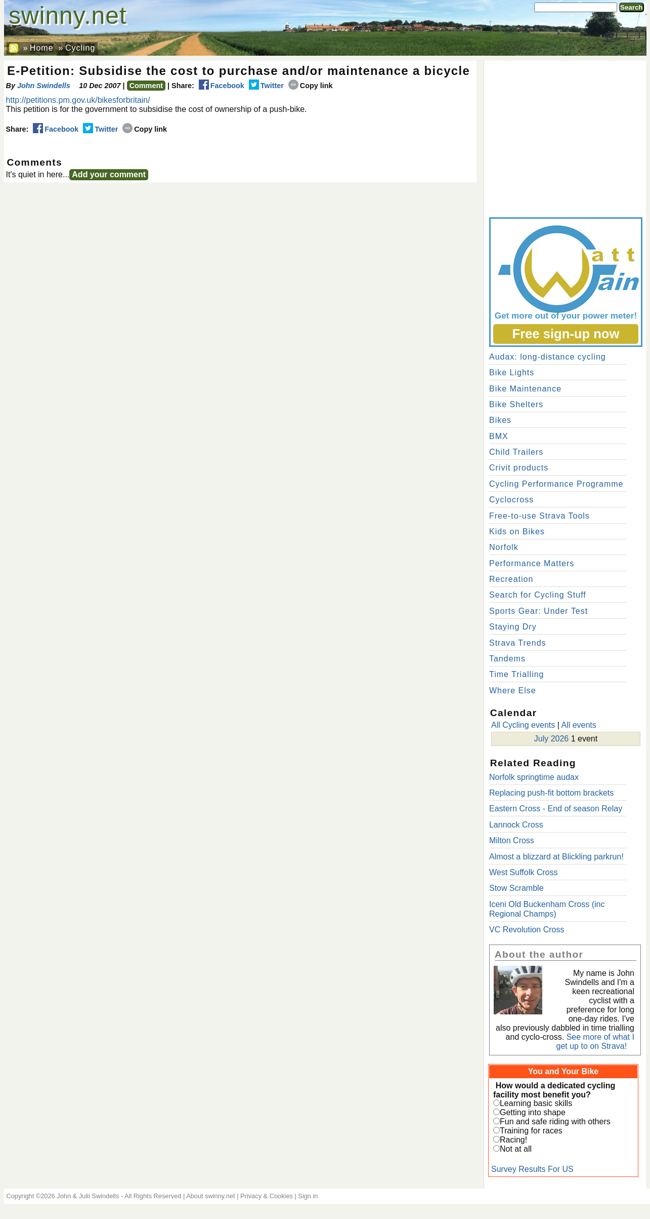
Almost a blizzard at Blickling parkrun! (556, 856)
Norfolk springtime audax (534, 777)
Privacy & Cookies (266, 1196)
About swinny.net (210, 1196)
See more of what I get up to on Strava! (595, 1041)
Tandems (507, 658)
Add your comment (109, 174)
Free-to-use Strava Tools (539, 516)
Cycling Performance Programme (556, 484)
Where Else (512, 690)
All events (578, 725)
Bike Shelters (516, 404)
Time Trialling (516, 674)
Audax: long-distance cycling (547, 356)
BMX (498, 436)
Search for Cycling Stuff (537, 595)
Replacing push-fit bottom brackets (551, 793)
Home (42, 48)
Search (631, 7)
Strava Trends (517, 643)
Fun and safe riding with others (555, 1121)
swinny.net (67, 15)
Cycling (80, 48)
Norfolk (503, 547)
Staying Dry (513, 626)
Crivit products (518, 467)
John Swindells (43, 86)
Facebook (221, 86)
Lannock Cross (516, 824)
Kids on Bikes (517, 531)
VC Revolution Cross (527, 929)
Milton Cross (511, 840)
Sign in (308, 1196)
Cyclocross (511, 499)
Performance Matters (531, 563)
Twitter (266, 86)
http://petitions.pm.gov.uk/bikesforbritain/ (78, 100)
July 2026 (551, 738)
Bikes (500, 420)
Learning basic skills (536, 1103)
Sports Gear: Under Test (538, 611)
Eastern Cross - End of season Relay (555, 808)
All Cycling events (523, 725)
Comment (146, 86)
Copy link (310, 86)
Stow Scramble (516, 888)
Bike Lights (511, 372)
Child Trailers (516, 452)
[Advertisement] (565, 137)
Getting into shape (533, 1112)
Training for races (531, 1130)
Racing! (513, 1139)
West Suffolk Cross (523, 872)
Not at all (516, 1149)
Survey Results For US (532, 1169)
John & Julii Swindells (88, 1196)
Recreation (511, 579)
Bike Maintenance (525, 388)
